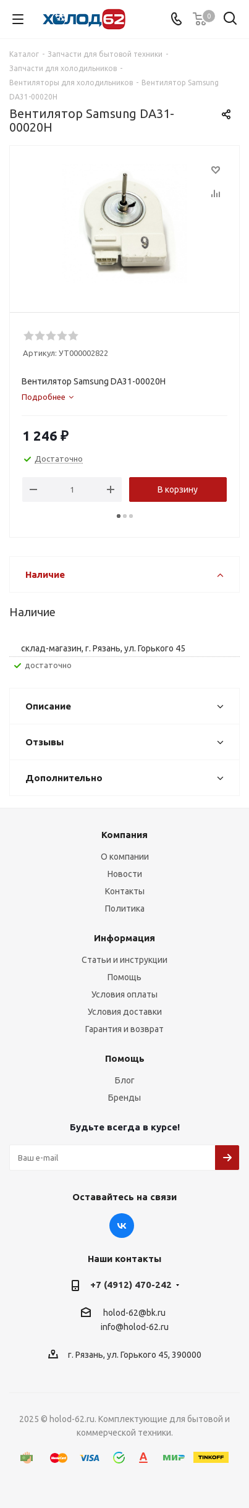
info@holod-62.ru (135, 1327)
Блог (125, 1080)
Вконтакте (121, 1225)
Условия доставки (125, 1012)
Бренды (124, 1098)
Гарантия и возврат (124, 1029)
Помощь (124, 977)
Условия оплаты (124, 994)
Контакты (125, 891)
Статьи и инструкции (124, 960)
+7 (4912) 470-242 (131, 1284)
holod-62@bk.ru (134, 1313)
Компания (124, 834)
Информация (124, 938)
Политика (125, 908)
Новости (125, 874)
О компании (125, 857)
